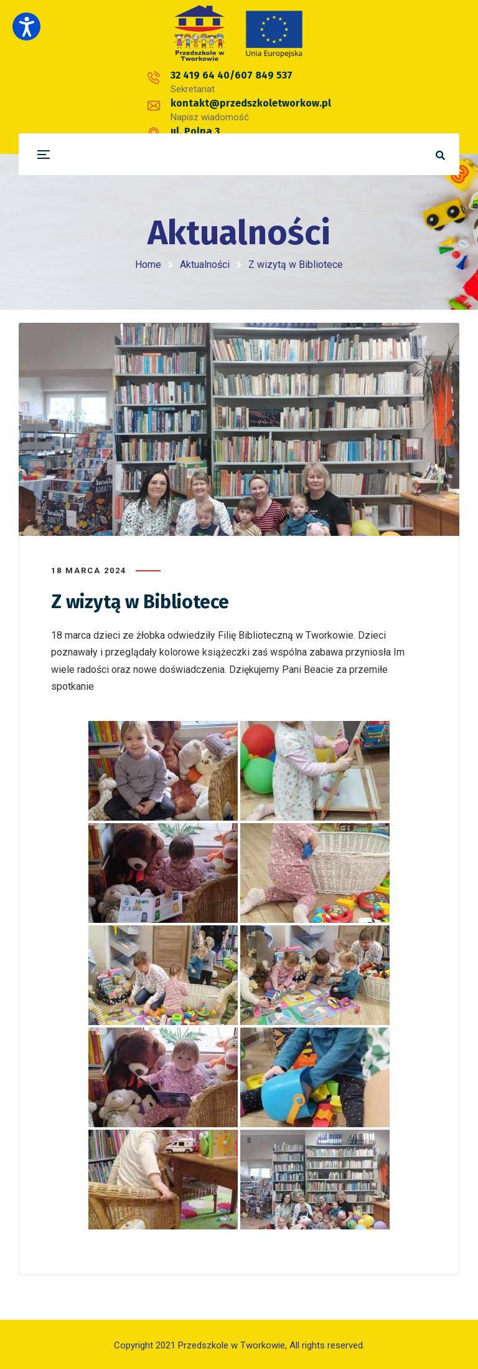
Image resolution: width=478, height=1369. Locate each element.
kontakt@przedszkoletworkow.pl (271, 84)
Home (148, 264)
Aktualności (205, 264)
